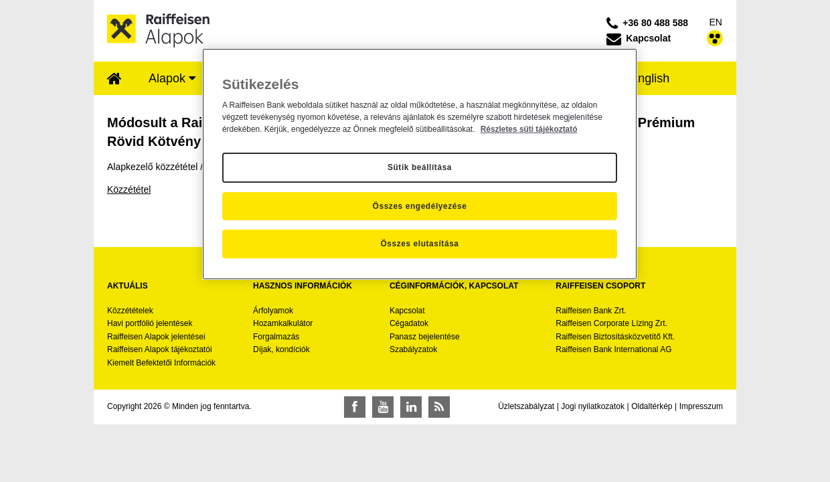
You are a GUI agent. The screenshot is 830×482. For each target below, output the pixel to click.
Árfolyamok (273, 310)
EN (716, 22)
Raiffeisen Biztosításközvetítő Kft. (615, 336)
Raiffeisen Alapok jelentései (156, 336)
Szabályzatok (413, 349)
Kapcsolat (407, 310)
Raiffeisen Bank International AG (613, 349)
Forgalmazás (276, 336)
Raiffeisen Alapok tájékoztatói (159, 349)
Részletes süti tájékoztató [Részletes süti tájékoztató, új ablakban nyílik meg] (529, 129)
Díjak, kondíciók (281, 349)
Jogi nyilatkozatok (593, 406)
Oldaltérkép (651, 406)
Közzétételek (130, 310)
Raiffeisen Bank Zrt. (591, 310)
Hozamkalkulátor (283, 323)
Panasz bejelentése (425, 336)
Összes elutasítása (419, 243)
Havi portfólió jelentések (149, 323)
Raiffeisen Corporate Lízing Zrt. (611, 323)
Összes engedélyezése (420, 206)
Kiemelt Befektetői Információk (161, 363)
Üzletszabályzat (526, 406)
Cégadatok (409, 323)
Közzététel (129, 189)
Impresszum (701, 406)
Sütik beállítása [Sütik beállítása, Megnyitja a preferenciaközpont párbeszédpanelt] (420, 167)
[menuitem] (114, 79)
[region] (419, 164)
